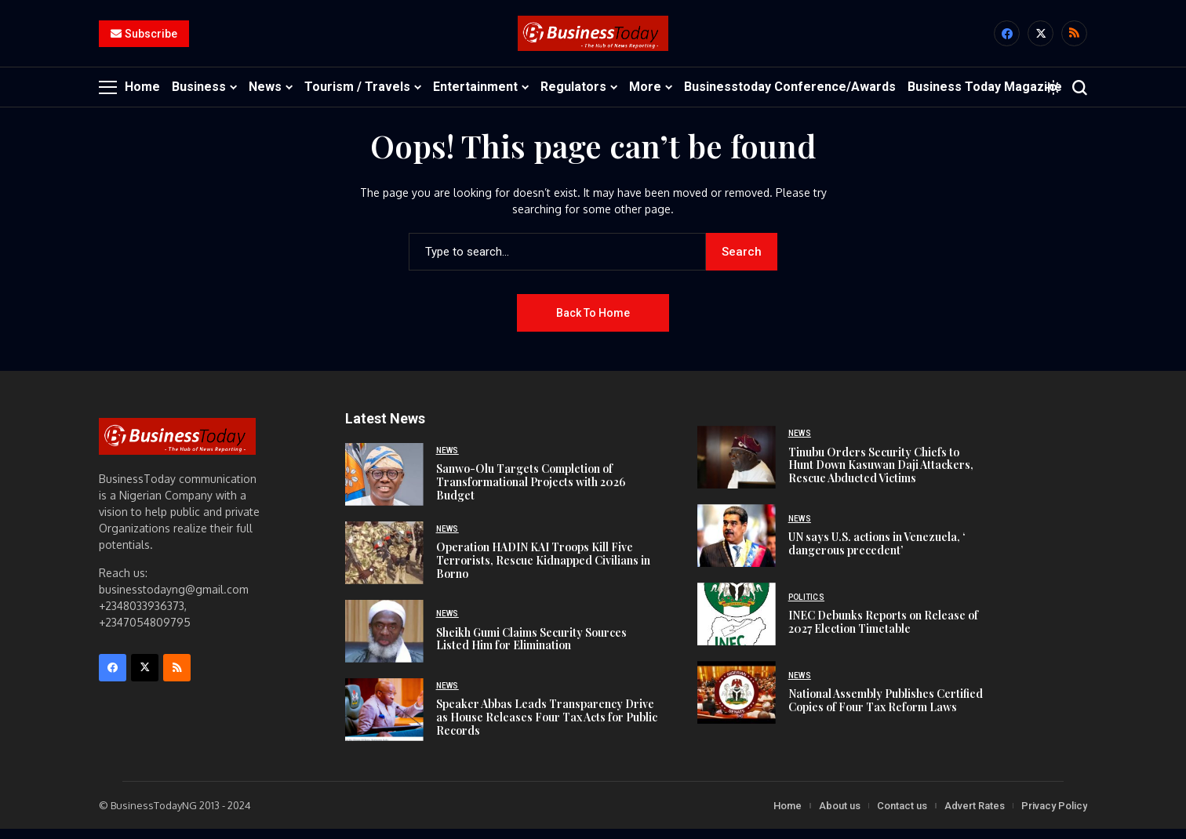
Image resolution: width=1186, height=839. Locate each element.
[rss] (1074, 39)
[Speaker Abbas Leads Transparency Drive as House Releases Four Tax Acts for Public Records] (384, 719)
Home (787, 815)
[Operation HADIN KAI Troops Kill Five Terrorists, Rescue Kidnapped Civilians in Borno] (384, 562)
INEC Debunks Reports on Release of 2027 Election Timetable (883, 631)
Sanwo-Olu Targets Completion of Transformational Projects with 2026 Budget (530, 491)
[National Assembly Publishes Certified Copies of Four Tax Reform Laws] (736, 702)
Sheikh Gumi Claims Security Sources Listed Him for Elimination (531, 648)
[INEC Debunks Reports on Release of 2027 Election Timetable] (736, 624)
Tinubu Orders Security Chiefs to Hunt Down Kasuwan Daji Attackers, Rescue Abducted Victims (880, 475)
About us (839, 815)
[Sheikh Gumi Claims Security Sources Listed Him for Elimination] (384, 640)
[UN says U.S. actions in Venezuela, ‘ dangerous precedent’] (736, 545)
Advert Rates (974, 815)
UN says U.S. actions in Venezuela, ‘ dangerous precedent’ (876, 553)
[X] (1040, 39)
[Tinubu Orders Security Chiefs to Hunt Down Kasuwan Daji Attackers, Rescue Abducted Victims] (736, 467)
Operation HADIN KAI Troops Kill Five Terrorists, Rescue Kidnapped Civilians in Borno (543, 569)
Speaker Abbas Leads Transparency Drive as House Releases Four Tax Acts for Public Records (546, 726)
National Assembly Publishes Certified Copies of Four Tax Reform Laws (885, 710)
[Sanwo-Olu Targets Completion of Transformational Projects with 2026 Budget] (384, 483)
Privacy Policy (1054, 815)
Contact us (902, 815)
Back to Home (593, 322)
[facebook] (1007, 39)
